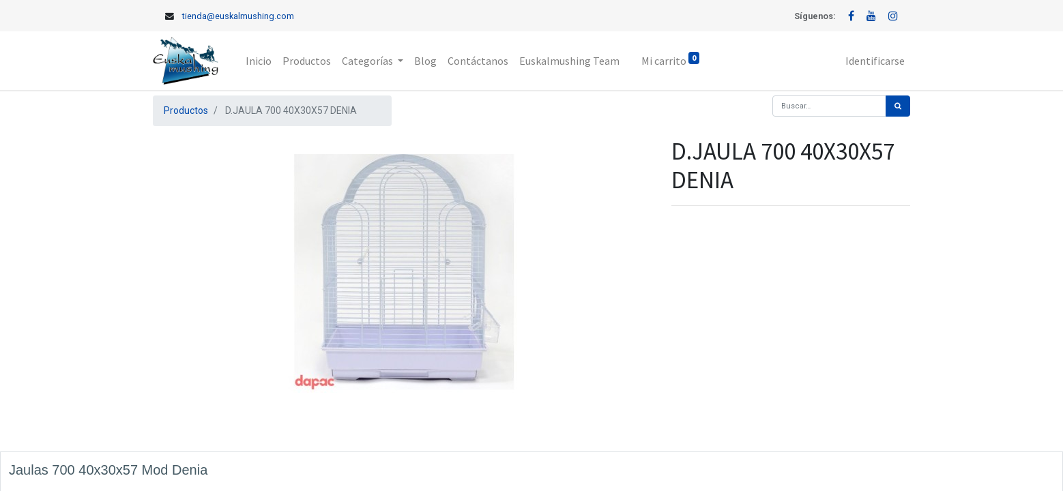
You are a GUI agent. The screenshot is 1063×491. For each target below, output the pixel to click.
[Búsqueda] (898, 106)
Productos (186, 110)
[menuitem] (258, 60)
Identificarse (875, 61)
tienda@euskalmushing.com (238, 16)
